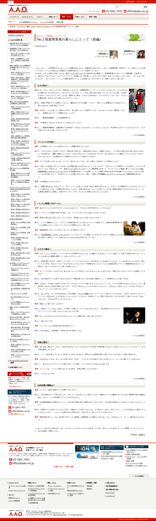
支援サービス (59, 466)
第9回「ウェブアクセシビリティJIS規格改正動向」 (20, 154)
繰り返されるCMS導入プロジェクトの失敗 (20, 340)
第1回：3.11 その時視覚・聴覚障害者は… (20, 223)
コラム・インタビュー (44, 26)
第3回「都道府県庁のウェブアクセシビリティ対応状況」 (20, 87)
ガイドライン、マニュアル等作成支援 (137, 457)
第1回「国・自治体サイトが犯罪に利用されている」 (20, 54)
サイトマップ (142, 1)
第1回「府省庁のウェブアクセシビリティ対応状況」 (20, 73)
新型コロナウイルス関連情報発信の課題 (19, 169)
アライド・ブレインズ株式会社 (41, 511)
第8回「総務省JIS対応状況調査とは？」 (20, 148)
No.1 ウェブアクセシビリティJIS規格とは (20, 269)
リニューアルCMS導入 (47, 22)
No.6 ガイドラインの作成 (19, 293)
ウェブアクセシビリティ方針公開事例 (36, 494)
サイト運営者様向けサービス (75, 487)
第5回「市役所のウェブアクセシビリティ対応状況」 (20, 97)
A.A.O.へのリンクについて (17, 490)
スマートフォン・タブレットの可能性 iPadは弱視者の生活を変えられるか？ (20, 189)
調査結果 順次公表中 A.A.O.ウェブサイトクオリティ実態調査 (20, 44)
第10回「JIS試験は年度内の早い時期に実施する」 (20, 159)
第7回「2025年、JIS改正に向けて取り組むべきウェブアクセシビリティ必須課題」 (20, 142)
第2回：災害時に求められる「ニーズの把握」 (19, 238)
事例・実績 (69, 466)
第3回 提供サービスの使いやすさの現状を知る (20, 335)
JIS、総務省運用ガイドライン (28, 22)
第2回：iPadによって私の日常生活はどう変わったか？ (20, 195)
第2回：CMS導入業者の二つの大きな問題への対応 (20, 350)
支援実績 (89, 486)
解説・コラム (31, 26)
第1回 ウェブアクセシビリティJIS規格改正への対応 (20, 313)
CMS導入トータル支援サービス (137, 465)
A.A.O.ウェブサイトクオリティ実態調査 (36, 489)
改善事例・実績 (92, 483)
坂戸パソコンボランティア (75, 73)
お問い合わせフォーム (17, 414)
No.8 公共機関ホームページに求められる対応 (20, 303)
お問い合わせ (130, 1)
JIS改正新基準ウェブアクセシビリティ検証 (112, 453)
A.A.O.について (14, 483)
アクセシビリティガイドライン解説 (19, 361)
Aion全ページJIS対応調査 (36, 486)
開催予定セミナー (14, 498)
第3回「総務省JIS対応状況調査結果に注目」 (20, 119)
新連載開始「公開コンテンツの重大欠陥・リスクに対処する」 (19, 49)
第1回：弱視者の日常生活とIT (20, 209)
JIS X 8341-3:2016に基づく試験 (112, 456)
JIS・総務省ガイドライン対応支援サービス (137, 451)
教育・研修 (130, 461)
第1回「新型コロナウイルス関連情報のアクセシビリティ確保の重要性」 (20, 175)
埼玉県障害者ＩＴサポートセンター (54, 235)
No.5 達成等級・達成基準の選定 (20, 289)
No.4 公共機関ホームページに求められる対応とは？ (20, 284)
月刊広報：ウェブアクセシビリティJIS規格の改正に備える (19, 264)
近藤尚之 (142, 435)
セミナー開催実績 (14, 501)
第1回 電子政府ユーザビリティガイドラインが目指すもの (20, 323)
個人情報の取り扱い (112, 489)
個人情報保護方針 (111, 486)
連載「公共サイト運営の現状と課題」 (19, 308)
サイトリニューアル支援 (135, 463)
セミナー (11, 495)
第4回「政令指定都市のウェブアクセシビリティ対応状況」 (20, 92)
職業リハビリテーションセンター (113, 174)
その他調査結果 (33, 503)
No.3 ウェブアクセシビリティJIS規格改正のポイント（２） (20, 279)
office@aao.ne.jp (77, 515)
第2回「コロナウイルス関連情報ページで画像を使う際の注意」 (20, 182)
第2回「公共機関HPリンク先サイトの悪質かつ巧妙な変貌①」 (20, 60)
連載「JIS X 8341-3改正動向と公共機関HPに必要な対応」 (19, 102)
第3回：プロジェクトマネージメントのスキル (20, 355)
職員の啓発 (60, 22)
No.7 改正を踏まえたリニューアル (20, 297)
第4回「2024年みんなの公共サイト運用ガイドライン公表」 (20, 124)
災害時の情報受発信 (16, 219)
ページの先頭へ (139, 135)
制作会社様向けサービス (75, 490)
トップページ (21, 26)
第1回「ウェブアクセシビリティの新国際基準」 (20, 107)
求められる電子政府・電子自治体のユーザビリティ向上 (19, 318)
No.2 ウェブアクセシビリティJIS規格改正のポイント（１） (20, 274)
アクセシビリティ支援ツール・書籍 (75, 494)
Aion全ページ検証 (108, 458)
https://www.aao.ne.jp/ (60, 515)
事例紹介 (89, 488)
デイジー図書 (83, 294)
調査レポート (32, 483)
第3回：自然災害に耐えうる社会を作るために (20, 254)
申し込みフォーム (15, 386)
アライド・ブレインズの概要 (17, 487)
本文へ (11, 2)
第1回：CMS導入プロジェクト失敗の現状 (20, 345)
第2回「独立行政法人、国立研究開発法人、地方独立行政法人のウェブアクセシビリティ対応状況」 (20, 80)
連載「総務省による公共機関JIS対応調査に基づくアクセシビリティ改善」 (20, 67)
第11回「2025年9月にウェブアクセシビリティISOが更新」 (20, 164)
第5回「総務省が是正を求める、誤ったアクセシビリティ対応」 (20, 130)
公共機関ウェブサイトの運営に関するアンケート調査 (36, 499)
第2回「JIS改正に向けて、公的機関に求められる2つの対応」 (20, 113)
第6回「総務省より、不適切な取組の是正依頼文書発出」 (20, 136)
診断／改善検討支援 (133, 454)
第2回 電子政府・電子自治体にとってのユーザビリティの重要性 (20, 329)
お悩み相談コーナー (16, 367)
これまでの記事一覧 (16, 40)
